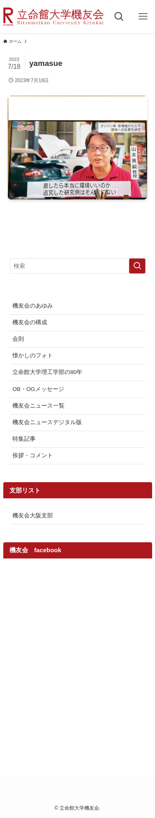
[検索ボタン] (119, 16)
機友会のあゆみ (32, 306)
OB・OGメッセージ (38, 389)
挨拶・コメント (32, 455)
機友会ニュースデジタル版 (47, 422)
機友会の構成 (29, 322)
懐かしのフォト (32, 355)
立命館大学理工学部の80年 (47, 372)
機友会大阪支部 (32, 515)
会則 (18, 339)
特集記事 (24, 439)
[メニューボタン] (143, 16)
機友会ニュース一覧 (38, 406)
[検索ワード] (77, 266)
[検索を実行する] (137, 266)
